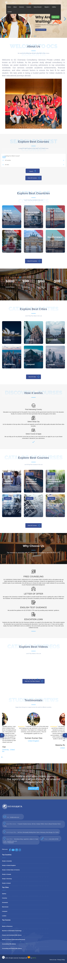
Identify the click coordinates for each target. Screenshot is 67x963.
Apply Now (55, 17)
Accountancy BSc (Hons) (9, 944)
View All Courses (34, 178)
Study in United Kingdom (9, 865)
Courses (29, 7)
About (15, 7)
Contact (10, 11)
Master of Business (7, 926)
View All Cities (33, 377)
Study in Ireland (6, 883)
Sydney (4, 893)
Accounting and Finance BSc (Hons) (12, 948)
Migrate (46, 7)
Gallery (54, 7)
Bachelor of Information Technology (11, 930)
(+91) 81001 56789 (53, 839)
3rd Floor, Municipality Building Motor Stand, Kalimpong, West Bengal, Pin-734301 (38, 832)
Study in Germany (7, 878)
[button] (65, 19)
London (4, 915)
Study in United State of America (11, 870)
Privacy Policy (61, 959)
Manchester (5, 907)
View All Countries (33, 261)
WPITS (34, 958)
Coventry (4, 898)
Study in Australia (7, 861)
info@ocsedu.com (14, 817)
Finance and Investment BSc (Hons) (11, 935)
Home (9, 7)
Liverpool (4, 911)
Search (32, 170)
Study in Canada (6, 874)
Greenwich (5, 902)
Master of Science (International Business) (13, 939)
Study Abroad (38, 7)
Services (21, 7)
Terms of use (52, 959)
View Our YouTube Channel (34, 681)
